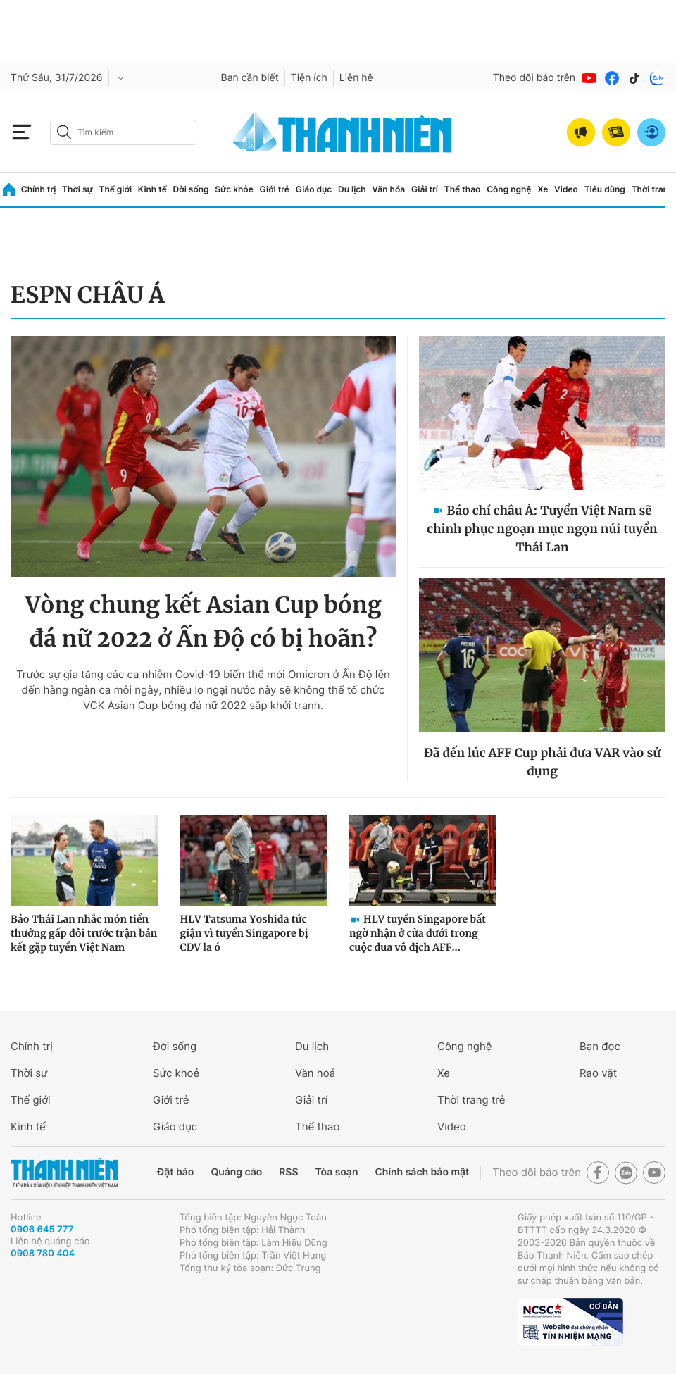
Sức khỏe (234, 189)
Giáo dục (314, 189)
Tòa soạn (336, 1172)
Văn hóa (388, 189)
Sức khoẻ (176, 1073)
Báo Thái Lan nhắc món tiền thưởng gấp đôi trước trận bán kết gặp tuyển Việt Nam (84, 933)
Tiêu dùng (604, 189)
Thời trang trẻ (471, 1099)
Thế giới (115, 189)
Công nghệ (509, 189)
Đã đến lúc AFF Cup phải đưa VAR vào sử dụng (542, 762)
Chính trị (38, 189)
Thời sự (77, 189)
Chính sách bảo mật (422, 1172)
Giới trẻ (274, 189)
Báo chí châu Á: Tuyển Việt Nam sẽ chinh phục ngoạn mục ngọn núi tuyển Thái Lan (542, 529)
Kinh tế (152, 189)
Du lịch (352, 189)
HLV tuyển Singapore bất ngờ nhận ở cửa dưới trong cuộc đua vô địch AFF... (417, 933)
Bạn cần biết (250, 78)
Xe (542, 189)
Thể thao (462, 189)
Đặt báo (175, 1172)
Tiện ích (309, 78)
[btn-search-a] (64, 132)
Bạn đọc (600, 1046)
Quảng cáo (236, 1172)
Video (566, 189)
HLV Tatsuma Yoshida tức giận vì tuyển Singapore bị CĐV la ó (244, 933)
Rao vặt (598, 1073)
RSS (288, 1172)
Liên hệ (356, 78)
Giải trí (424, 189)
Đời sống (191, 189)
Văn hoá (315, 1073)
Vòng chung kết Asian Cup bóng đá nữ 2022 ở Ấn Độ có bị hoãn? (203, 622)
